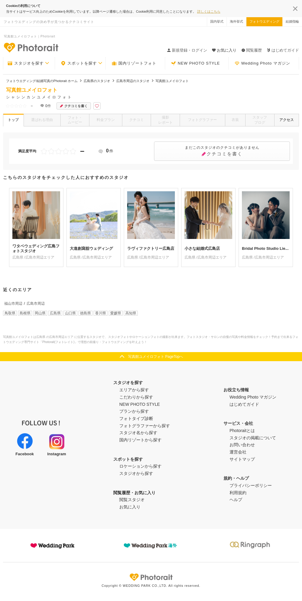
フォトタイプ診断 (136, 418)
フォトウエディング (264, 21)
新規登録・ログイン (187, 50)
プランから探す (134, 411)
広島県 (55, 313)
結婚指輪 (292, 21)
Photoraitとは (242, 430)
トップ (13, 120)
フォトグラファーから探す (144, 425)
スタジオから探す (136, 473)
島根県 (25, 313)
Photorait (151, 577)
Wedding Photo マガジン (262, 63)
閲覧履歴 (251, 50)
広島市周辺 (36, 303)
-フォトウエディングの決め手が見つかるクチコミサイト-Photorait (31, 47)
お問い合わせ (242, 444)
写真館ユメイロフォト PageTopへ (155, 357)
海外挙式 (236, 21)
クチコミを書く (74, 106)
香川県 (100, 313)
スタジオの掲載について (253, 437)
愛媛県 (115, 313)
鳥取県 (10, 313)
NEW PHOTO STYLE (195, 63)
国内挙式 (216, 21)
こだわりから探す (136, 397)
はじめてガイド (283, 50)
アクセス (286, 120)
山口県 (70, 313)
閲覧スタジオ (132, 499)
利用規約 (238, 492)
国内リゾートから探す (140, 439)
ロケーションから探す (140, 466)
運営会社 (238, 452)
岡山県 (40, 313)
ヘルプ (236, 499)
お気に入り (129, 506)
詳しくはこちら (208, 11)
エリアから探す (134, 389)
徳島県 (85, 313)
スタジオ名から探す (138, 432)
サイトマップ (242, 459)
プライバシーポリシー (251, 485)
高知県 (130, 313)
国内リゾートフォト (134, 63)
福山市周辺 (13, 303)
